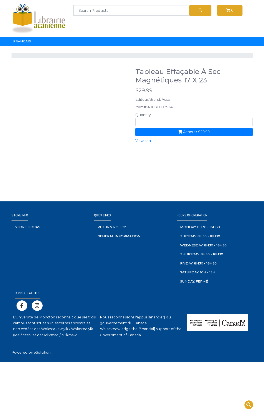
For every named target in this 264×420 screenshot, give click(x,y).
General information (119, 236)
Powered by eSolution (31, 352)
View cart (143, 141)
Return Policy (112, 227)
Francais (22, 41)
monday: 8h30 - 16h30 (200, 227)
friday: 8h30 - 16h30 (198, 263)
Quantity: (143, 115)
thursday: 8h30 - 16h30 (201, 254)
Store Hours (27, 227)
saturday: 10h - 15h (197, 272)
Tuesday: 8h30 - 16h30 (200, 236)
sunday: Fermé (194, 281)
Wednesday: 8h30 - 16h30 (203, 245)
